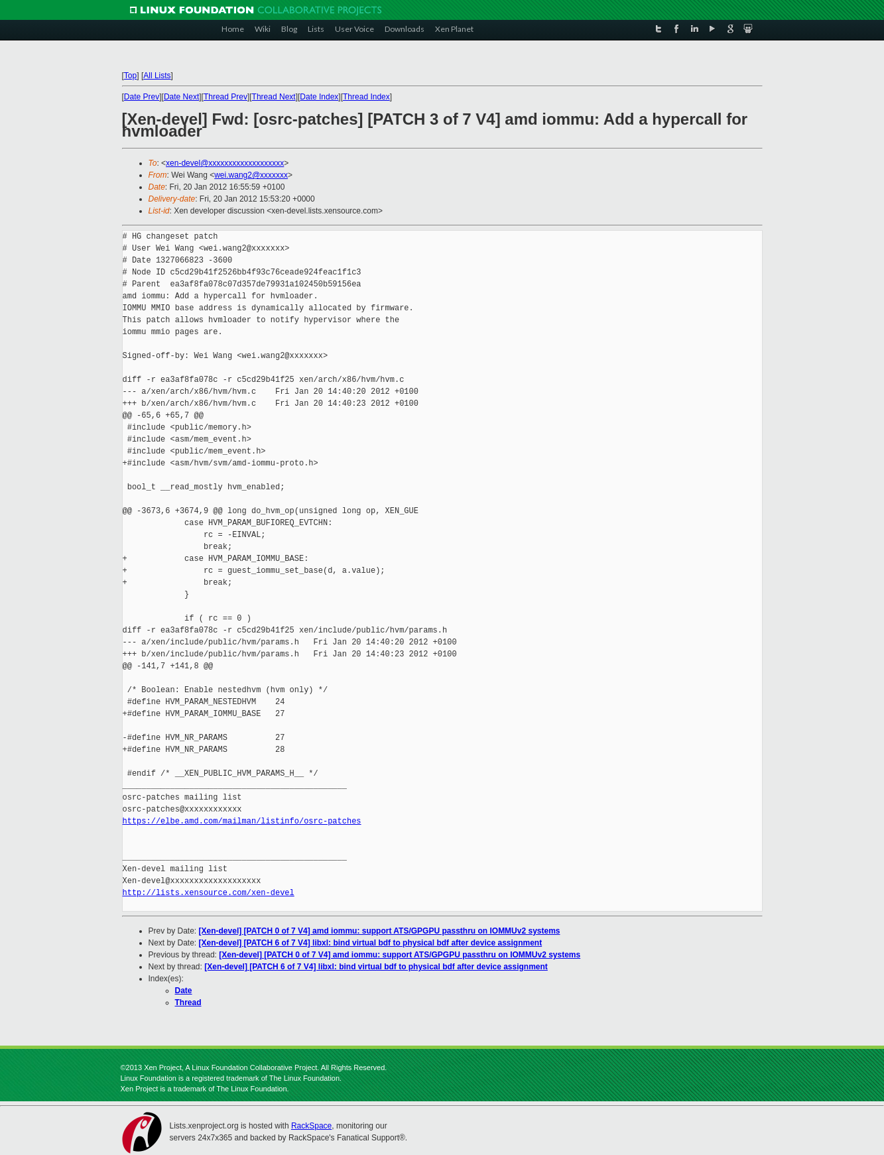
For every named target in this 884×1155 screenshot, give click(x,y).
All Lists (156, 75)
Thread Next (274, 96)
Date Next (181, 96)
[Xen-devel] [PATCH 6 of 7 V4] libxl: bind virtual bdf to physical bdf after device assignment (370, 942)
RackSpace (311, 1125)
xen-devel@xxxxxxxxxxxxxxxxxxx (225, 163)
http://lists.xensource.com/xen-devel (208, 892)
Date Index (319, 96)
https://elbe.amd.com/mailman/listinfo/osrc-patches (242, 821)
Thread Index (366, 96)
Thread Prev (225, 96)
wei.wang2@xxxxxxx (251, 175)
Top (130, 75)
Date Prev (141, 96)
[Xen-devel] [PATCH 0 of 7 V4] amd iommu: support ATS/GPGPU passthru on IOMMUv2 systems (379, 931)
